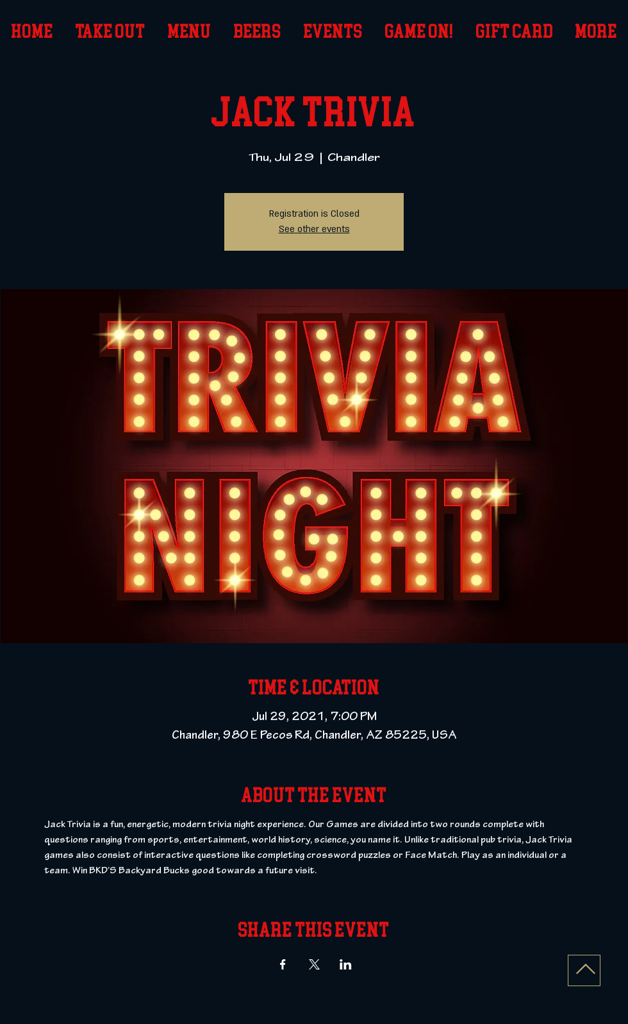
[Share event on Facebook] (283, 964)
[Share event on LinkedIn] (346, 964)
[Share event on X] (314, 964)
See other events (314, 229)
